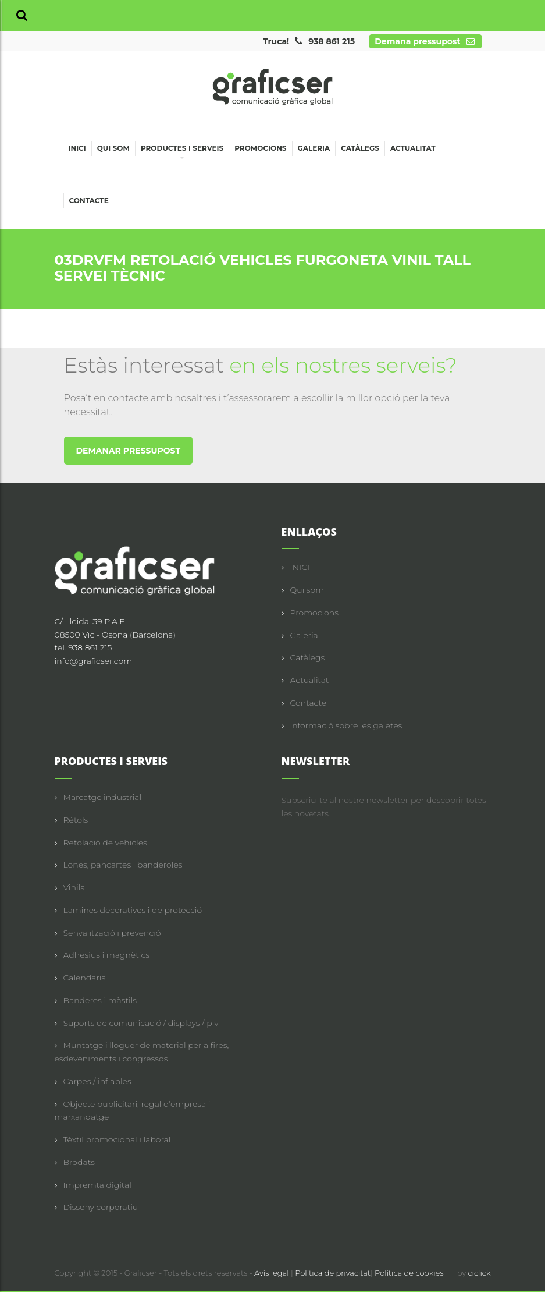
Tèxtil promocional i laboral (117, 1139)
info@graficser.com (94, 661)
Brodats (79, 1162)
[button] (22, 15)
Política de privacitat (333, 1272)
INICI (300, 567)
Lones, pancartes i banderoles (123, 864)
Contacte (89, 200)
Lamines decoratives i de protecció (132, 910)
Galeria (314, 148)
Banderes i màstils (100, 1000)
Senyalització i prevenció (112, 933)
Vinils (73, 887)
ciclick (479, 1272)
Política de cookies (409, 1272)
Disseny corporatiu (100, 1207)
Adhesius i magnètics (106, 955)
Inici (77, 148)
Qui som (113, 148)
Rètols (75, 820)
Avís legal (272, 1272)
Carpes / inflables (97, 1081)
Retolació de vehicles (105, 842)
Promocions (260, 148)
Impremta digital (97, 1185)
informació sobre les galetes (346, 725)
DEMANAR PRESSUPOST (128, 450)
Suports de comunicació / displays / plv (141, 1023)
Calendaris (84, 977)
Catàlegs (360, 148)
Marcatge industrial (102, 797)
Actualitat (413, 148)
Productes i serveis (182, 150)
